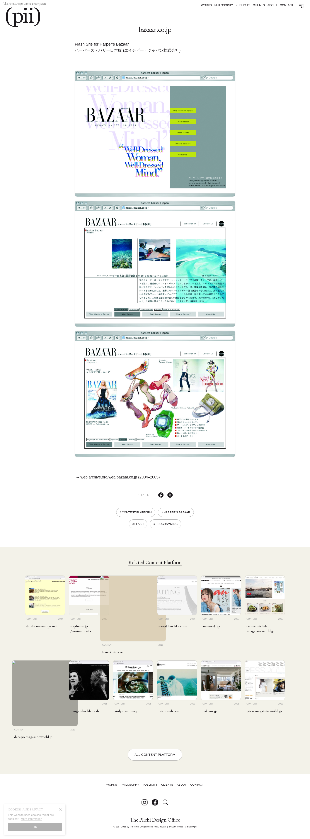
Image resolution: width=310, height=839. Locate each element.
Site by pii (191, 829)
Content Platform (137, 515)
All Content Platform (155, 760)
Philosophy (223, 5)
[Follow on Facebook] (155, 806)
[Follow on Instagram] (144, 806)
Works (206, 5)
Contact (286, 5)
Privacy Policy (176, 829)
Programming (166, 527)
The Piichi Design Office (155, 824)
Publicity (242, 5)
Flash (138, 527)
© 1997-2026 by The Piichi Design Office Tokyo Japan (140, 829)
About (272, 5)
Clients (259, 5)
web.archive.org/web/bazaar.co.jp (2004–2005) (122, 480)
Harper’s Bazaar (177, 515)
